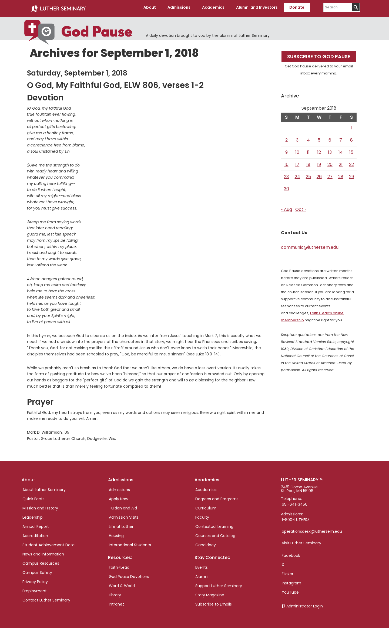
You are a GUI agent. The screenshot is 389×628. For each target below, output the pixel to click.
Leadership (32, 515)
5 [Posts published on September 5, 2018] (319, 138)
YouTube (290, 590)
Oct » (300, 207)
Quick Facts (33, 496)
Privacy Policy (35, 579)
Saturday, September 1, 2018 (77, 71)
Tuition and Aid (123, 505)
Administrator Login (304, 603)
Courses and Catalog (215, 533)
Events (201, 565)
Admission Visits (124, 515)
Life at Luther (121, 524)
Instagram (291, 580)
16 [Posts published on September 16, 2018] (286, 162)
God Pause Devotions (129, 574)
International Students (130, 542)
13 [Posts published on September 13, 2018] (330, 150)
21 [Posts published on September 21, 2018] (341, 162)
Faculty (202, 515)
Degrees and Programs (217, 496)
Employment (34, 588)
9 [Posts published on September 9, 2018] (286, 150)
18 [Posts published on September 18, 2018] (308, 162)
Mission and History (40, 505)
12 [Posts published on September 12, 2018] (319, 150)
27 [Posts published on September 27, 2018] (330, 174)
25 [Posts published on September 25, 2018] (308, 174)
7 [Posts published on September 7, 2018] (340, 138)
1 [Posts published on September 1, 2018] (351, 126)
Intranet (116, 601)
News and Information (43, 551)
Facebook (291, 553)
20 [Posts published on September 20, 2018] (330, 162)
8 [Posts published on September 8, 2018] (351, 138)
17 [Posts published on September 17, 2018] (297, 162)
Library (115, 592)
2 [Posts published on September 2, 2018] (286, 138)
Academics (206, 487)
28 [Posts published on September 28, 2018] (340, 174)
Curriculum (205, 505)
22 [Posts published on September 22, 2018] (351, 162)
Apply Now (118, 496)
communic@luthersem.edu (309, 245)
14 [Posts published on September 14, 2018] (340, 150)
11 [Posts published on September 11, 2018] (308, 150)
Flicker (287, 571)
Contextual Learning (214, 524)
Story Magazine (209, 592)
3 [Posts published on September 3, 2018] (297, 138)
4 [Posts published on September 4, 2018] (308, 138)
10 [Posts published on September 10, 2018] (297, 150)
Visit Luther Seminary (301, 540)
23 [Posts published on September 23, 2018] (286, 174)
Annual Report (35, 524)
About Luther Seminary (44, 487)
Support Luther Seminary (218, 583)
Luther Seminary (58, 7)
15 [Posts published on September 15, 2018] (351, 150)
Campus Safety (37, 570)
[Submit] (355, 7)
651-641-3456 (294, 502)
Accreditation (35, 533)
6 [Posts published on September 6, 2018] (329, 138)
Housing (116, 533)
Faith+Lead (119, 565)
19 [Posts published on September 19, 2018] (319, 162)
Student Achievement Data (48, 542)
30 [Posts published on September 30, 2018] (286, 187)
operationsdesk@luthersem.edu (312, 529)
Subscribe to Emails (213, 601)
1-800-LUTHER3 (296, 517)
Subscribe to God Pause (318, 54)
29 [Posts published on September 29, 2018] (351, 174)
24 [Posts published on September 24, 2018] (297, 174)
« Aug (286, 207)
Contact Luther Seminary (46, 597)
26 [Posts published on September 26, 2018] (319, 174)
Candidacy (205, 542)
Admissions (119, 487)
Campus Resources (40, 561)
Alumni (201, 574)
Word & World (122, 583)
